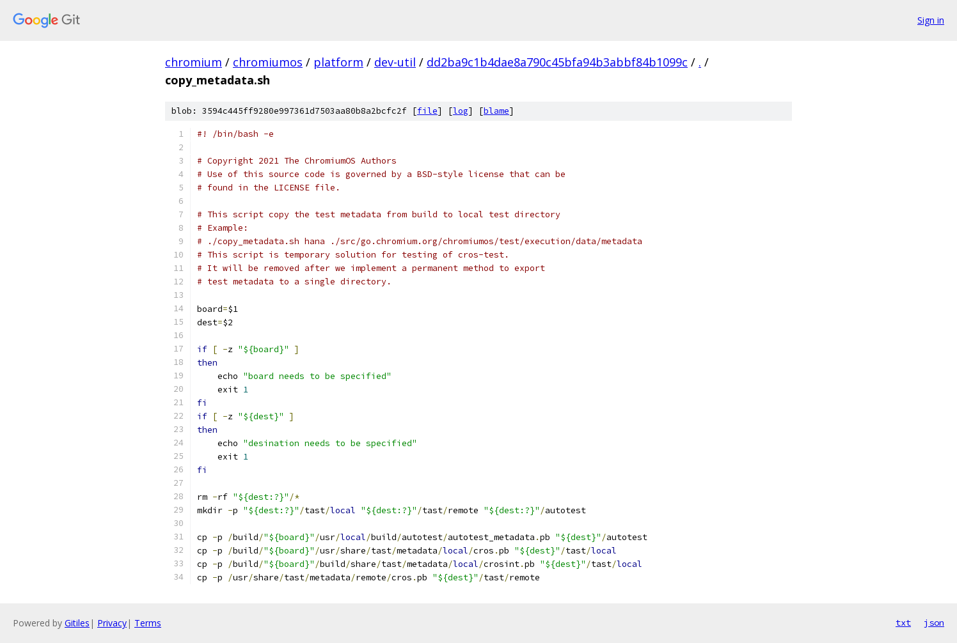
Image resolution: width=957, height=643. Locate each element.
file (427, 110)
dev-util (395, 62)
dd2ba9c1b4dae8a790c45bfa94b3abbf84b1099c (557, 62)
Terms (147, 623)
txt (903, 622)
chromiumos (268, 62)
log (460, 110)
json (934, 622)
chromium (193, 62)
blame (496, 110)
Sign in (930, 20)
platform (338, 62)
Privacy (112, 623)
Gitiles (77, 623)
